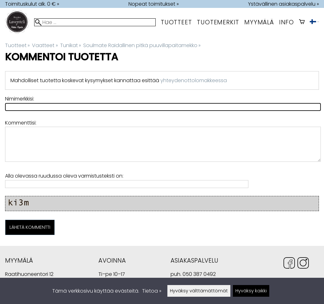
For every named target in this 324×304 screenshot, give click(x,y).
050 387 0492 (199, 274)
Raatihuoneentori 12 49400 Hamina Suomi (29, 275)
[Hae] (95, 22)
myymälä (259, 22)
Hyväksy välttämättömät (199, 291)
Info (286, 22)
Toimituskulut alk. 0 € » (32, 4)
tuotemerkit (218, 22)
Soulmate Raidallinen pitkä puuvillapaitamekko (142, 45)
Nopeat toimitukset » (153, 4)
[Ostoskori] (302, 22)
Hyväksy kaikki (251, 291)
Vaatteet (45, 45)
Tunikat (70, 45)
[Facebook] (289, 264)
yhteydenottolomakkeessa (193, 80)
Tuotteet (176, 22)
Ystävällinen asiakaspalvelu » (283, 4)
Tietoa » (151, 291)
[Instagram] (303, 264)
